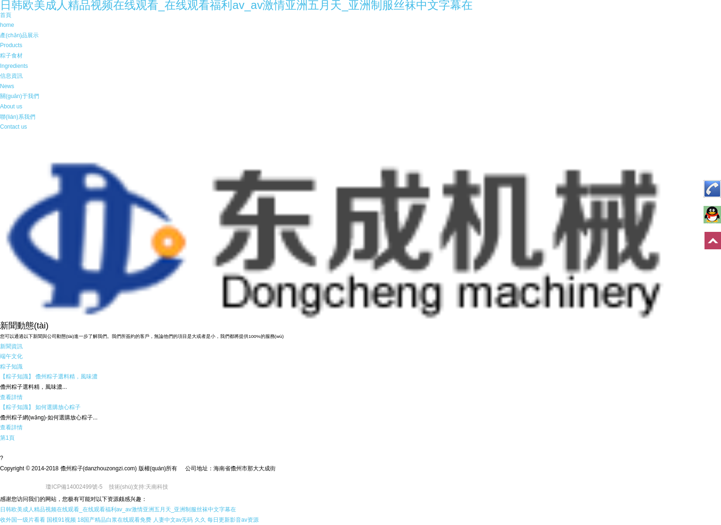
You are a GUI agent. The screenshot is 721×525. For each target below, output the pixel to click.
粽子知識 (11, 366)
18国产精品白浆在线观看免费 (114, 520)
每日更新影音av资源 (233, 520)
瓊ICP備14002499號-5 (74, 487)
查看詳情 (11, 397)
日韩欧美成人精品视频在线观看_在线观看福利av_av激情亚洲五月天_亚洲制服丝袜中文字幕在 (118, 509)
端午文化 (11, 356)
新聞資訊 (11, 346)
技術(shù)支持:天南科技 (139, 487)
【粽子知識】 (17, 376)
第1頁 (7, 438)
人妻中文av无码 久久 (179, 520)
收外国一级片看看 (22, 520)
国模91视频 (61, 520)
